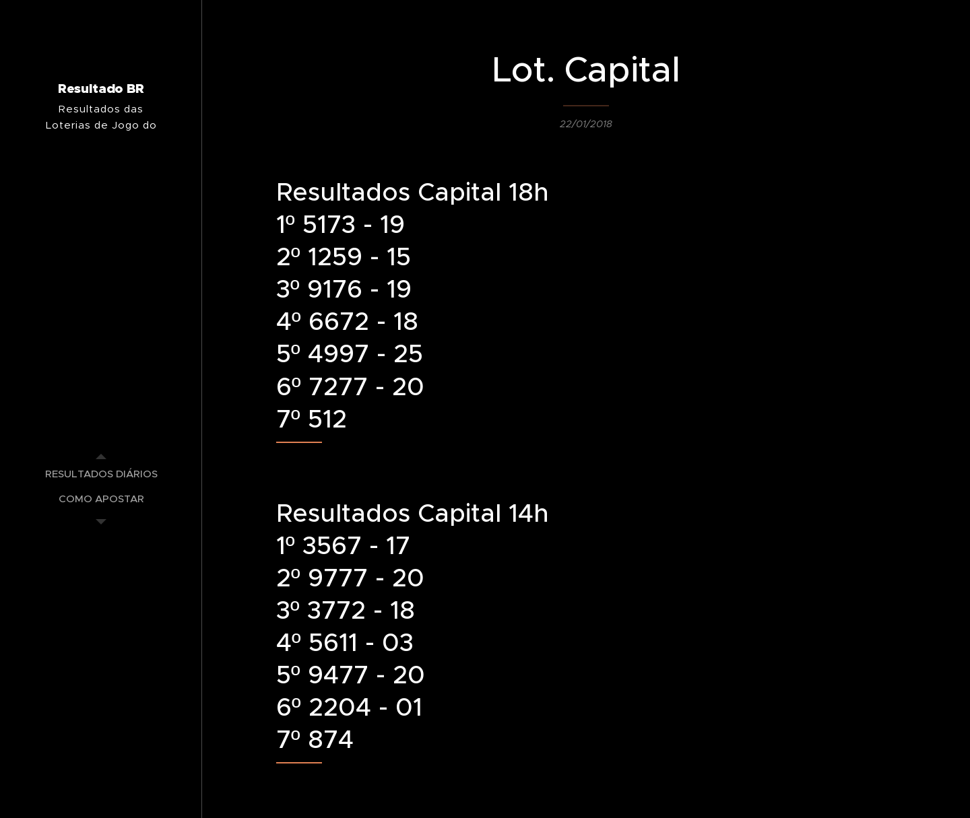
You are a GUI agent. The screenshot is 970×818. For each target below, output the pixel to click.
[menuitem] (101, 473)
